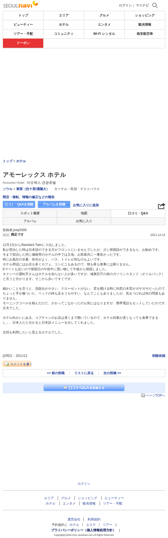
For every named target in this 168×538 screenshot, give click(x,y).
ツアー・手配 (23, 34)
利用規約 (94, 519)
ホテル (64, 24)
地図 (84, 213)
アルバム (29, 221)
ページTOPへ (155, 395)
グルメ (104, 15)
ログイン (125, 5)
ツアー (107, 525)
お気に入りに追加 (86, 205)
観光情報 (144, 24)
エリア (64, 15)
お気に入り (84, 221)
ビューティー (23, 24)
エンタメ (104, 24)
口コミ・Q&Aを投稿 (19, 204)
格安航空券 (145, 34)
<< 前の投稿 (56, 373)
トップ (23, 15)
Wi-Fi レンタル (104, 34)
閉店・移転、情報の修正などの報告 (29, 197)
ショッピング (144, 15)
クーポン (23, 43)
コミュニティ (63, 34)
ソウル (7, 189)
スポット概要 (30, 213)
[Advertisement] (84, 64)
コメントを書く (21, 364)
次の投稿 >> (112, 373)
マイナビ (142, 5)
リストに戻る (84, 373)
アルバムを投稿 (54, 204)
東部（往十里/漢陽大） (32, 189)
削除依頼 (158, 356)
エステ (91, 525)
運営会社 (74, 519)
